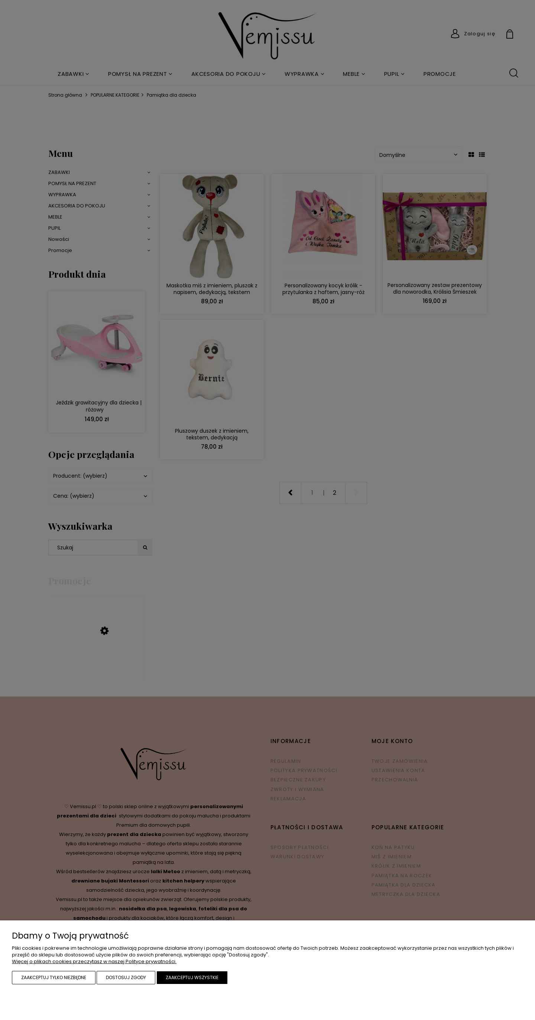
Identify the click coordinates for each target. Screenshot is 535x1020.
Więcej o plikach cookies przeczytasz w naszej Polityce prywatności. (94, 961)
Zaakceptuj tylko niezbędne (53, 977)
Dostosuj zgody (126, 977)
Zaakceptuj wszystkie (192, 977)
